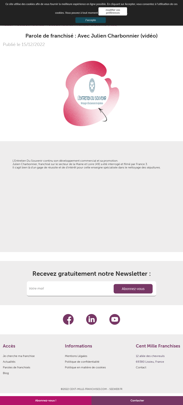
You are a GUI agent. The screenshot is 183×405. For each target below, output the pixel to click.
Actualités (9, 361)
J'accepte (90, 20)
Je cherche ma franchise (19, 356)
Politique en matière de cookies (85, 367)
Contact (141, 367)
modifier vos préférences (113, 11)
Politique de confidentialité (82, 361)
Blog (6, 373)
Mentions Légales (76, 356)
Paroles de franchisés (16, 367)
